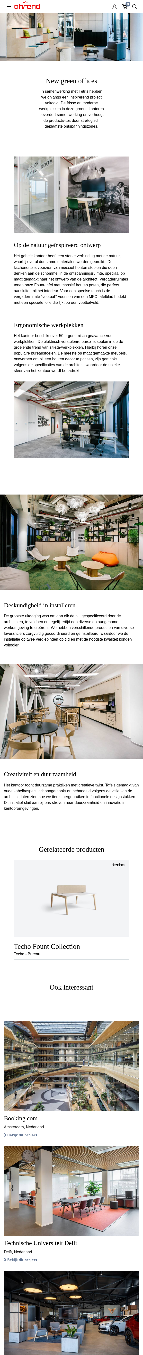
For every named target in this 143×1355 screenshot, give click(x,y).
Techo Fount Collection (47, 946)
